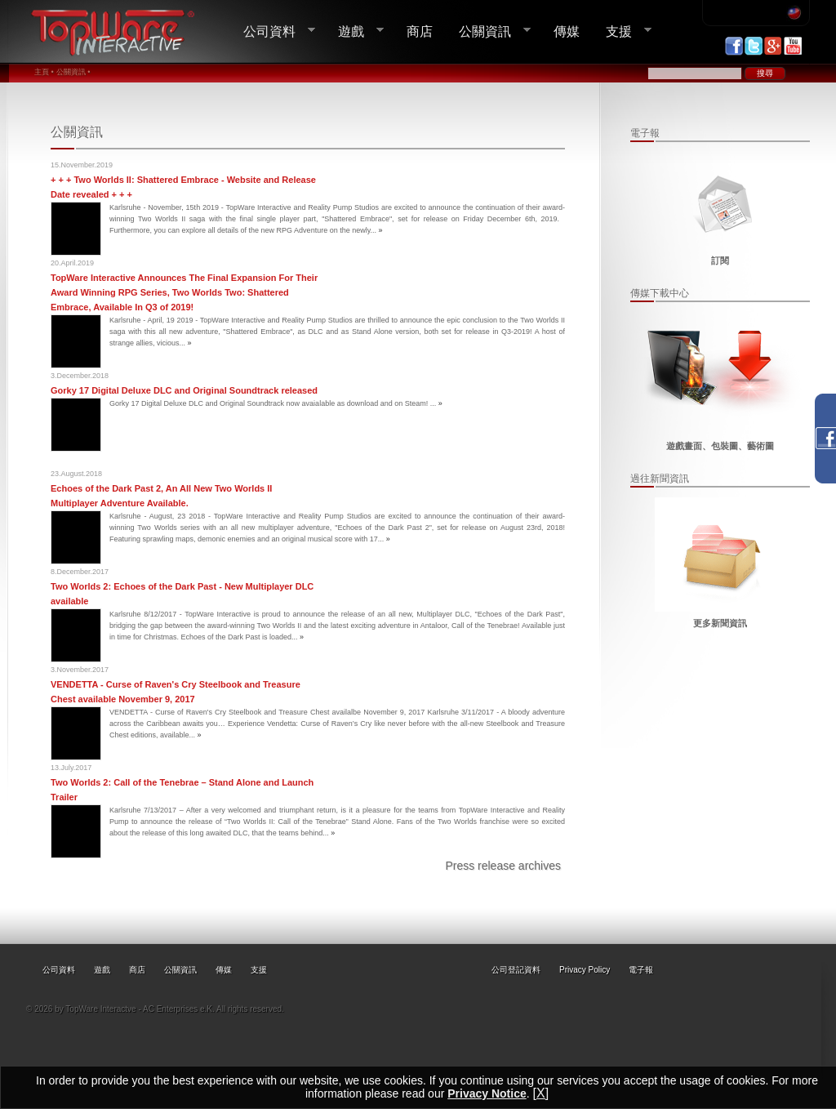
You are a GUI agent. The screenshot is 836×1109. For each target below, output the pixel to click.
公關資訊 (488, 31)
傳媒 (567, 31)
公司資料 (272, 31)
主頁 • (44, 72)
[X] (541, 1093)
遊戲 (354, 31)
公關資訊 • (73, 72)
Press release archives (503, 865)
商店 (420, 31)
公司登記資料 (515, 969)
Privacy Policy (584, 969)
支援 (622, 31)
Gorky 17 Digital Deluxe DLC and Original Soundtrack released (184, 390)
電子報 (641, 969)
